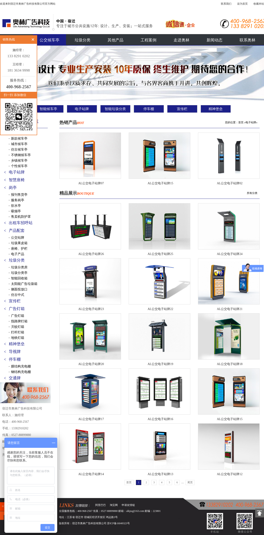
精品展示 (76, 193)
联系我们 (226, 3)
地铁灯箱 (17, 337)
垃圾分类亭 (19, 273)
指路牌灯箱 (19, 321)
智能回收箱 (19, 278)
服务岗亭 (17, 200)
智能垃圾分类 (115, 109)
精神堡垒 (216, 109)
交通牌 (15, 378)
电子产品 (17, 254)
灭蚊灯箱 (17, 326)
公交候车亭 (49, 40)
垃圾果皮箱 (19, 243)
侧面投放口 (19, 289)
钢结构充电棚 (21, 372)
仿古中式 (17, 295)
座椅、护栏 (19, 248)
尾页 (190, 482)
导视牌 (15, 351)
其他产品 (115, 40)
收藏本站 (258, 3)
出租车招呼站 (21, 223)
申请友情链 (128, 505)
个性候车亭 (19, 166)
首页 (241, 122)
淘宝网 (114, 505)
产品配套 (17, 230)
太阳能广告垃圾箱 (24, 284)
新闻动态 (214, 40)
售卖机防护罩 (21, 216)
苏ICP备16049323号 (118, 523)
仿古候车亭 (19, 149)
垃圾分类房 (19, 267)
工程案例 (148, 40)
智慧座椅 (17, 180)
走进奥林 (181, 40)
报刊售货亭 (19, 194)
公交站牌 (17, 237)
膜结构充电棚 (21, 366)
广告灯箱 (17, 308)
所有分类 (252, 193)
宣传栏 (182, 109)
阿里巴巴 (100, 505)
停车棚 (148, 109)
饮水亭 (16, 205)
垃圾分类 (82, 40)
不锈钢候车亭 (21, 155)
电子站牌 (82, 109)
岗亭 (13, 187)
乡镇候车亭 (19, 160)
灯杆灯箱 (17, 332)
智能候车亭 (48, 109)
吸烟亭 (16, 211)
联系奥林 (247, 40)
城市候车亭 (19, 144)
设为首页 (242, 3)
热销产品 (71, 122)
